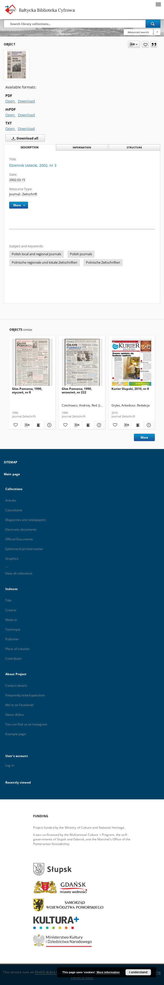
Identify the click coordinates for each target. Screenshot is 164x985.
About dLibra (14, 714)
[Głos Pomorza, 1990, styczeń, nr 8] (32, 364)
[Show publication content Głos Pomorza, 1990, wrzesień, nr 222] (87, 425)
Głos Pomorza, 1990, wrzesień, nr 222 (77, 390)
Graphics (11, 558)
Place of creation (17, 649)
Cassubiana (13, 510)
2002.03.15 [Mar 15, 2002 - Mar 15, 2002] (17, 180)
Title (8, 600)
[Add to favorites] (145, 44)
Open (10, 101)
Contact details (16, 685)
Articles (10, 500)
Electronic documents (20, 529)
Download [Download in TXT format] (26, 128)
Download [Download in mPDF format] (26, 114)
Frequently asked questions (25, 695)
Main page (12, 474)
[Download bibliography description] (26, 425)
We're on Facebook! (19, 705)
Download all (23, 138)
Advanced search (138, 32)
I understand (138, 972)
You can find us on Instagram (26, 724)
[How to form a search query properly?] (157, 32)
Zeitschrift (29, 194)
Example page (15, 734)
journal (14, 194)
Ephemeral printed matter (24, 549)
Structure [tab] (134, 147)
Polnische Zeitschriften (103, 262)
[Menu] (158, 4)
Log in (9, 765)
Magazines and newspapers (25, 520)
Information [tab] (82, 147)
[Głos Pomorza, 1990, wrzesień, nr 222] (82, 364)
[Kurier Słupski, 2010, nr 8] (132, 364)
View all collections (18, 573)
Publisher (12, 639)
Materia (11, 620)
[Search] (153, 24)
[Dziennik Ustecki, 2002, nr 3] (16, 65)
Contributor (13, 658)
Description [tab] (30, 147)
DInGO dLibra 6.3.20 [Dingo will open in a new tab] (50, 972)
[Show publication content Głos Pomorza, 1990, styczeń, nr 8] (38, 425)
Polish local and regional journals (36, 254)
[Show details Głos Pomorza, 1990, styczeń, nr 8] (48, 425)
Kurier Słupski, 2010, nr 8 (130, 389)
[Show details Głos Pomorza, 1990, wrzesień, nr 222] (98, 425)
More (144, 437)
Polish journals (81, 254)
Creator (11, 610)
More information (108, 972)
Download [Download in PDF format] (26, 101)
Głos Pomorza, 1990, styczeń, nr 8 (27, 390)
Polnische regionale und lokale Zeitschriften (44, 262)
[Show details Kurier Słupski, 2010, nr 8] (148, 425)
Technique (12, 629)
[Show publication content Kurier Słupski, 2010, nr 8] (137, 425)
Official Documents (19, 539)
